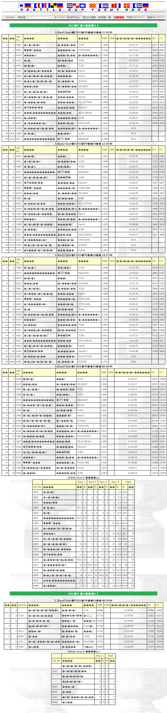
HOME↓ (10, 17)
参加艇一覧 (104, 17)
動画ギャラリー (156, 17)
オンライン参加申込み (67, 17)
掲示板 (22, 17)
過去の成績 (89, 17)
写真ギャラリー (136, 17)
